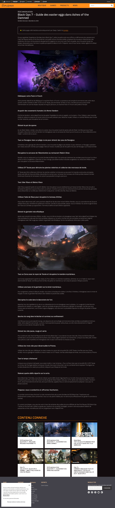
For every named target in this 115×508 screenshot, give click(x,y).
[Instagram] (95, 492)
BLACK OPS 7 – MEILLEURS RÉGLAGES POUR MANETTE (28, 442)
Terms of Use (33, 495)
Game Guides (44, 485)
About (31, 485)
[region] (16, 495)
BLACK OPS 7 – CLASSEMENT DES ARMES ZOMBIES (57, 442)
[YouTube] (99, 492)
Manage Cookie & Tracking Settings (16, 501)
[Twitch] (102, 492)
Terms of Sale (33, 497)
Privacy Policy (33, 499)
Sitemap (32, 503)
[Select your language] (109, 1)
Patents (32, 493)
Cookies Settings (34, 501)
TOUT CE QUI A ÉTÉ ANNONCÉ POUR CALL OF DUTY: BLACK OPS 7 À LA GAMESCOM (84, 443)
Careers (32, 487)
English (65, 30)
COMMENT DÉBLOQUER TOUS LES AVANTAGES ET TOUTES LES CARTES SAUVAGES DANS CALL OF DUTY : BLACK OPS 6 (84, 471)
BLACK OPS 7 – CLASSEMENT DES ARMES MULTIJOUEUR (57, 469)
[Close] (29, 485)
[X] (89, 492)
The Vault (32, 491)
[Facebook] (92, 492)
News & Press (33, 489)
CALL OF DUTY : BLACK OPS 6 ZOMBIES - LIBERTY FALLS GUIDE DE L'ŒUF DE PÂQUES (30, 470)
